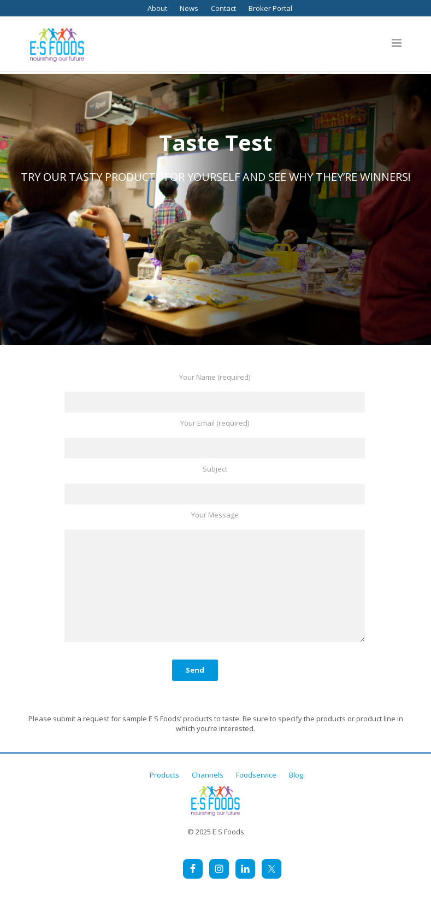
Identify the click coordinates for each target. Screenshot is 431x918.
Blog (296, 775)
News (189, 8)
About (157, 8)
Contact (223, 8)
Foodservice (256, 775)
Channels (207, 775)
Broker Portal (270, 8)
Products (164, 775)
